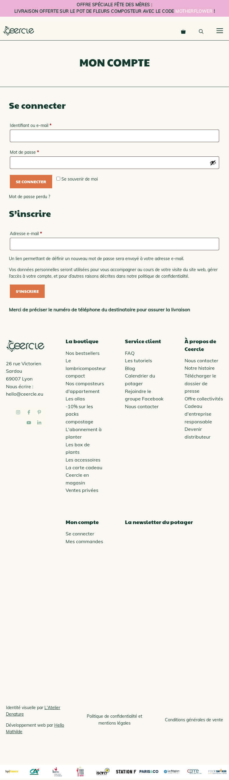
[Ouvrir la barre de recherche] (201, 30)
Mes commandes (84, 541)
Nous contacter (142, 406)
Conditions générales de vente (194, 719)
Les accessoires (83, 460)
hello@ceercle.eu (24, 394)
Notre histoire (200, 368)
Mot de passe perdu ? (29, 196)
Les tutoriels (138, 360)
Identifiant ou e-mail (41, 124)
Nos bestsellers (83, 353)
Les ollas (75, 399)
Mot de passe (34, 151)
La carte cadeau (84, 467)
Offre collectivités (204, 399)
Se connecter (31, 181)
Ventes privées (82, 490)
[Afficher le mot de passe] (213, 162)
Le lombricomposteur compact (86, 368)
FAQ (129, 353)
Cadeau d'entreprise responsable (198, 413)
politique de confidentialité (163, 276)
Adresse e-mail (36, 232)
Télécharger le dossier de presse (200, 383)
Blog (130, 368)
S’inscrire (27, 291)
